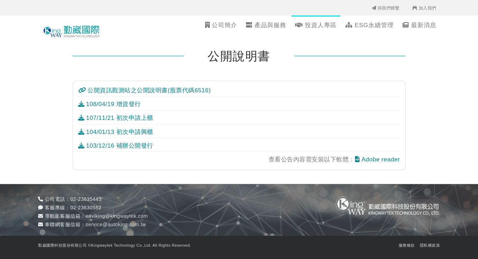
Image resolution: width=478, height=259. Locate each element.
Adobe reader (377, 159)
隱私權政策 (430, 245)
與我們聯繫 (386, 8)
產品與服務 (266, 25)
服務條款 (407, 245)
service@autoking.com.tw (116, 224)
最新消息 (419, 25)
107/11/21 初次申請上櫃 (115, 118)
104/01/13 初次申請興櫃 (115, 132)
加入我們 (424, 8)
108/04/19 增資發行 (109, 104)
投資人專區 (316, 25)
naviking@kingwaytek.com (117, 216)
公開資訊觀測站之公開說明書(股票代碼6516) (144, 90)
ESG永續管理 (369, 25)
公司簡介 (221, 25)
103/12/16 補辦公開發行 (115, 145)
